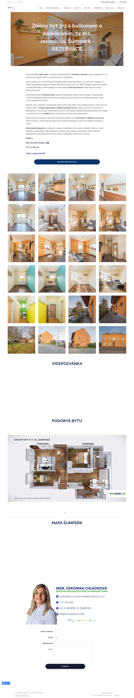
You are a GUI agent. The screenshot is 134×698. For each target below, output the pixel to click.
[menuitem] (37, 8)
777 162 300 (122, 2)
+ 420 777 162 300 (106, 693)
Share (6, 683)
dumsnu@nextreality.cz (108, 2)
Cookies (116, 695)
